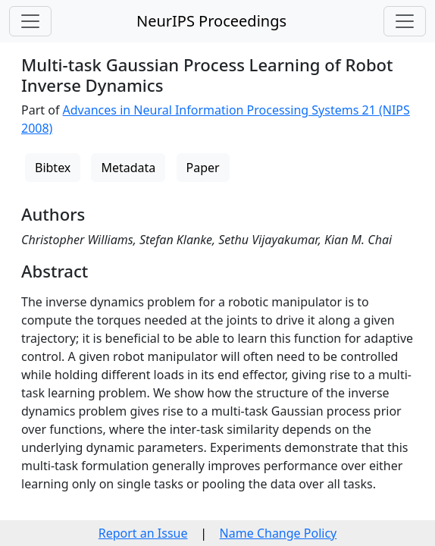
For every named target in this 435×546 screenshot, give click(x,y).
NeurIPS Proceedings (211, 21)
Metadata (128, 167)
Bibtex (52, 167)
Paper (203, 167)
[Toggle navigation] (30, 21)
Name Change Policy (278, 533)
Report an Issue (143, 533)
